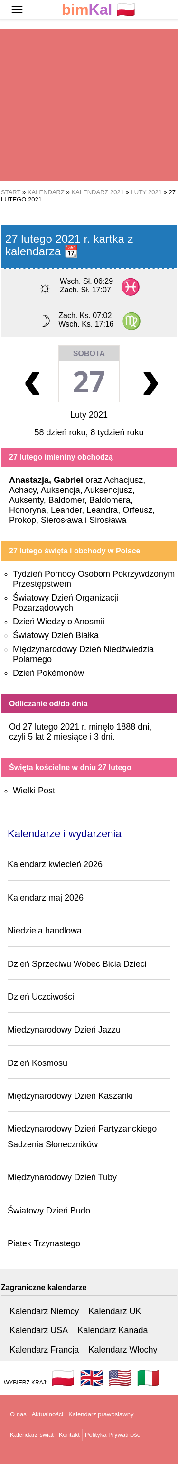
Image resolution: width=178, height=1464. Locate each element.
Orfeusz (137, 510)
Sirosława (107, 520)
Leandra (102, 510)
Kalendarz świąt (32, 1434)
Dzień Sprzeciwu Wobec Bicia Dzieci (77, 964)
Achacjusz (123, 480)
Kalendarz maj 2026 (46, 897)
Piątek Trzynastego (44, 1243)
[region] (89, 105)
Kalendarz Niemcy (44, 1311)
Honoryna (27, 510)
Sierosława (62, 520)
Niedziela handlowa (45, 930)
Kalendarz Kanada (112, 1330)
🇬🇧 (91, 1377)
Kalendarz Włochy (122, 1349)
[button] (17, 9)
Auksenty (26, 500)
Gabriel (68, 480)
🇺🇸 (120, 1377)
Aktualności (47, 1414)
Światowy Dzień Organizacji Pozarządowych (65, 602)
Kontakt (69, 1434)
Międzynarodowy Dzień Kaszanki (70, 1096)
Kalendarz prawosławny (100, 1414)
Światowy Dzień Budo (49, 1210)
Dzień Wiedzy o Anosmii (58, 621)
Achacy (23, 490)
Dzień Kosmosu (37, 1063)
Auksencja (60, 490)
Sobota (89, 354)
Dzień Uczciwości (41, 997)
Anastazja (29, 480)
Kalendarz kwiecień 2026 (55, 864)
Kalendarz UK (114, 1311)
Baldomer (66, 500)
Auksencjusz (108, 490)
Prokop (22, 520)
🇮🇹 (148, 1377)
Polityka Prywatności (113, 1434)
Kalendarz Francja (44, 1349)
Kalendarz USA (38, 1330)
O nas (18, 1414)
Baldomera (110, 500)
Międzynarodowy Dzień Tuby (62, 1177)
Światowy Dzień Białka (56, 635)
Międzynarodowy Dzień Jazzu (64, 1029)
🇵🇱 (99, 10)
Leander (66, 510)
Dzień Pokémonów (48, 673)
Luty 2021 (89, 415)
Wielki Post (34, 790)
